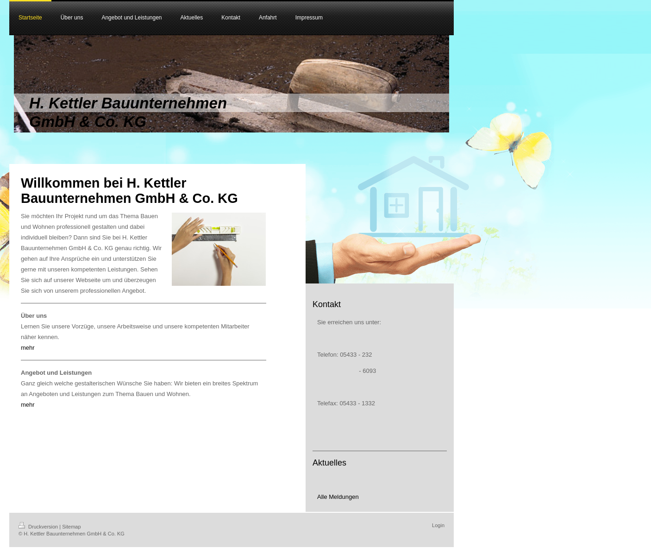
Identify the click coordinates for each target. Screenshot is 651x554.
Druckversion (39, 526)
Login (438, 525)
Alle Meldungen (338, 496)
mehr (28, 347)
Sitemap (71, 526)
